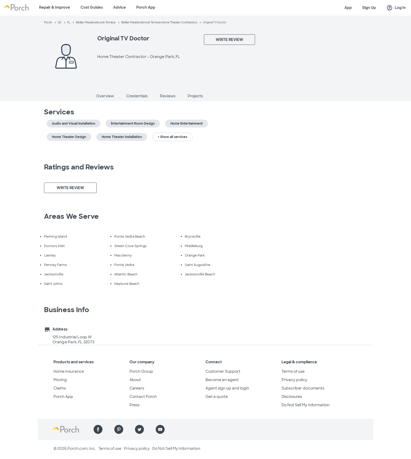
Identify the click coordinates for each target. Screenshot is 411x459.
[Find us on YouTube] (160, 429)
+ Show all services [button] (172, 137)
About (135, 379)
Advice (119, 7)
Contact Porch (143, 396)
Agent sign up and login (227, 388)
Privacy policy (294, 379)
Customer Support (223, 371)
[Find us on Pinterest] (118, 429)
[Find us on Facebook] (98, 429)
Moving (60, 379)
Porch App (145, 7)
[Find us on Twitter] (139, 429)
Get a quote (217, 396)
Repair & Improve (54, 7)
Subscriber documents (303, 388)
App (348, 7)
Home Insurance (68, 371)
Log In (396, 8)
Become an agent (222, 379)
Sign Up (369, 7)
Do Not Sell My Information (305, 405)
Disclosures (292, 396)
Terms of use (293, 371)
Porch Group (141, 371)
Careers (136, 388)
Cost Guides (91, 7)
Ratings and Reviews (79, 167)
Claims (59, 388)
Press (134, 405)
